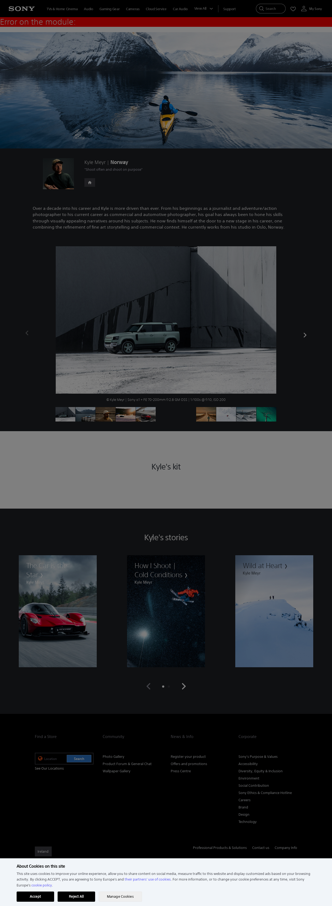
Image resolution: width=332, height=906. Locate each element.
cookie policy (41, 885)
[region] (166, 882)
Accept (35, 896)
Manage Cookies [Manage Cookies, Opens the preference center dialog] (120, 896)
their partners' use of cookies (148, 879)
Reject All (76, 896)
